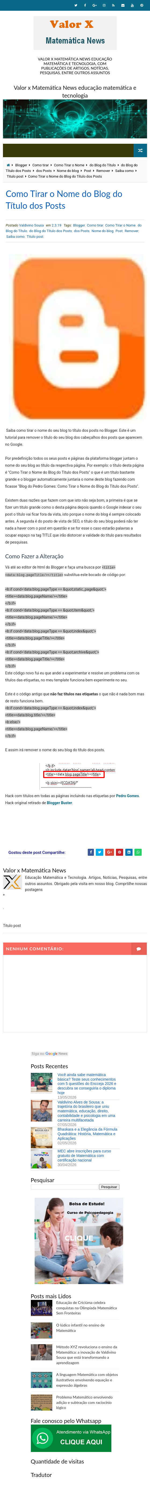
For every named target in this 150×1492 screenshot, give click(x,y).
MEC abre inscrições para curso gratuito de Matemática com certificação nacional (84, 1155)
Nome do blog (68, 171)
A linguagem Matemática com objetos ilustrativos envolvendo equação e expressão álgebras (87, 1379)
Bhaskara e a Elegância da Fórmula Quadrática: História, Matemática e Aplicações (88, 1134)
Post (87, 171)
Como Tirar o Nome (69, 165)
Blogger (21, 165)
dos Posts (44, 171)
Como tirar (40, 165)
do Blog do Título (103, 165)
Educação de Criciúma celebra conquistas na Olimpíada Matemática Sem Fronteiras (86, 1307)
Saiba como (124, 171)
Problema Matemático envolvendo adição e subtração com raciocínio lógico (84, 1402)
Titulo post (15, 176)
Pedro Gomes (127, 796)
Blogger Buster (59, 803)
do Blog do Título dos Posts (50, 231)
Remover (103, 171)
